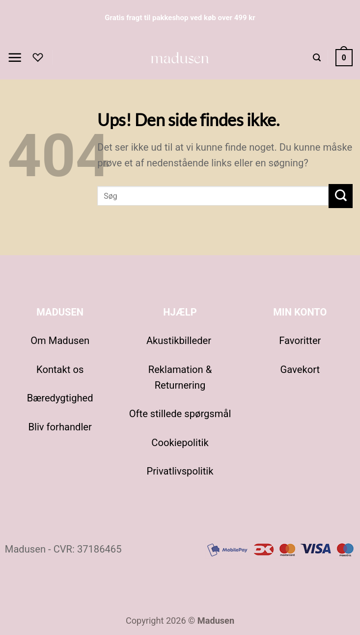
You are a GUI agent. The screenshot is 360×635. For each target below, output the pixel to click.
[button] (15, 58)
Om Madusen (59, 340)
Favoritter (300, 340)
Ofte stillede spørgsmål (180, 414)
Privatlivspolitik (180, 471)
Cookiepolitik (179, 443)
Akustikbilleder (180, 340)
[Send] (341, 196)
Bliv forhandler (59, 427)
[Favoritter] (38, 57)
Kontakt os (59, 369)
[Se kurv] (344, 58)
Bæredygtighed (60, 398)
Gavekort (300, 369)
